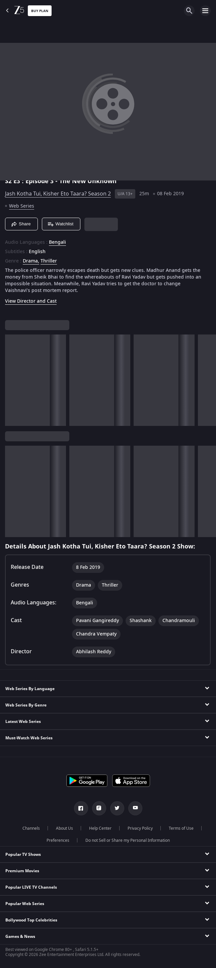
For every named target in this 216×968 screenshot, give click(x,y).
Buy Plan (39, 10)
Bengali (57, 242)
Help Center (100, 828)
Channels (31, 828)
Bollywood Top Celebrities (31, 920)
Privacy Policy (140, 828)
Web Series (21, 206)
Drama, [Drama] (31, 261)
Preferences (58, 840)
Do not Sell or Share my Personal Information (127, 840)
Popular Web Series (24, 904)
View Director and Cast (31, 301)
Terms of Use (181, 828)
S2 (9, 181)
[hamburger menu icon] (205, 10)
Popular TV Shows (23, 854)
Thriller (49, 261)
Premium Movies (22, 871)
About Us (64, 828)
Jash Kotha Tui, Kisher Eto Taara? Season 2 (58, 194)
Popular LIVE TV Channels (31, 887)
